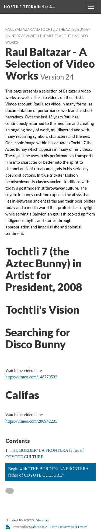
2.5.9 (43, 527)
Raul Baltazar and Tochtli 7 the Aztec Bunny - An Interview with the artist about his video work (47, 36)
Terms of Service (62, 527)
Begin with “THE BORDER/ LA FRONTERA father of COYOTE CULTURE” (48, 471)
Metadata (43, 520)
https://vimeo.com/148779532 (31, 377)
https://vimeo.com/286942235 (31, 421)
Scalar (33, 527)
